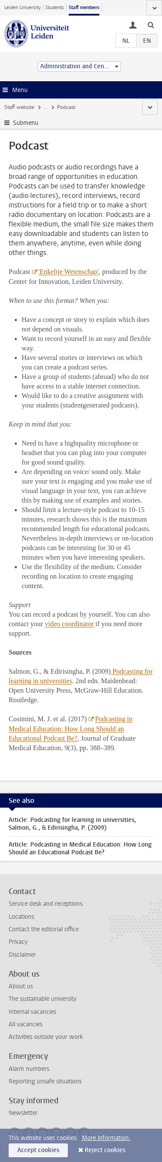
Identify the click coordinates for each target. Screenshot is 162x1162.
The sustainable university (42, 999)
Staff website (19, 107)
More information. (106, 1138)
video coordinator (69, 623)
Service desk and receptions (46, 904)
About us (21, 986)
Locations (21, 917)
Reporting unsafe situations (45, 1081)
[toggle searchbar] (151, 25)
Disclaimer (22, 955)
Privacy (18, 942)
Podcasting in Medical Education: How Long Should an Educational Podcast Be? (71, 728)
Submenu (25, 123)
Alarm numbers (29, 1069)
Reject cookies (105, 1150)
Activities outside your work (46, 1037)
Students (54, 7)
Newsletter (23, 1113)
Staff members (84, 7)
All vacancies (25, 1024)
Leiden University (22, 7)
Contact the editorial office (44, 929)
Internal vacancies (32, 1012)
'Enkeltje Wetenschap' (68, 271)
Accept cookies (38, 1150)
